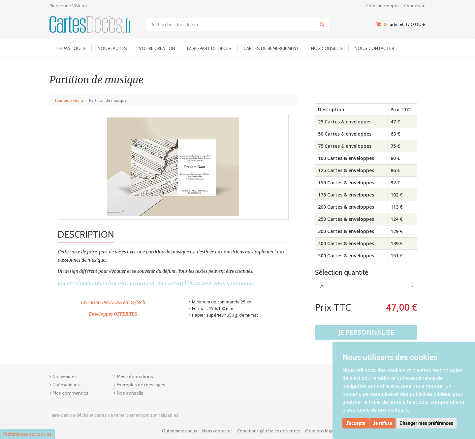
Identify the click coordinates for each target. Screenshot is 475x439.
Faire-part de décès (209, 48)
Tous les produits (68, 100)
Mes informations (135, 376)
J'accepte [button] (355, 423)
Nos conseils (327, 48)
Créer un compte (382, 5)
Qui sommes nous (179, 430)
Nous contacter (374, 48)
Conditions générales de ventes (268, 430)
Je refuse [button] (382, 423)
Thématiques (70, 48)
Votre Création (157, 48)
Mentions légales (322, 430)
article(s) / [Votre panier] (401, 24)
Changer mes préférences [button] (426, 423)
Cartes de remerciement (271, 48)
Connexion (415, 5)
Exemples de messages (141, 385)
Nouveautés (112, 48)
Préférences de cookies (27, 434)
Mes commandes (70, 393)
